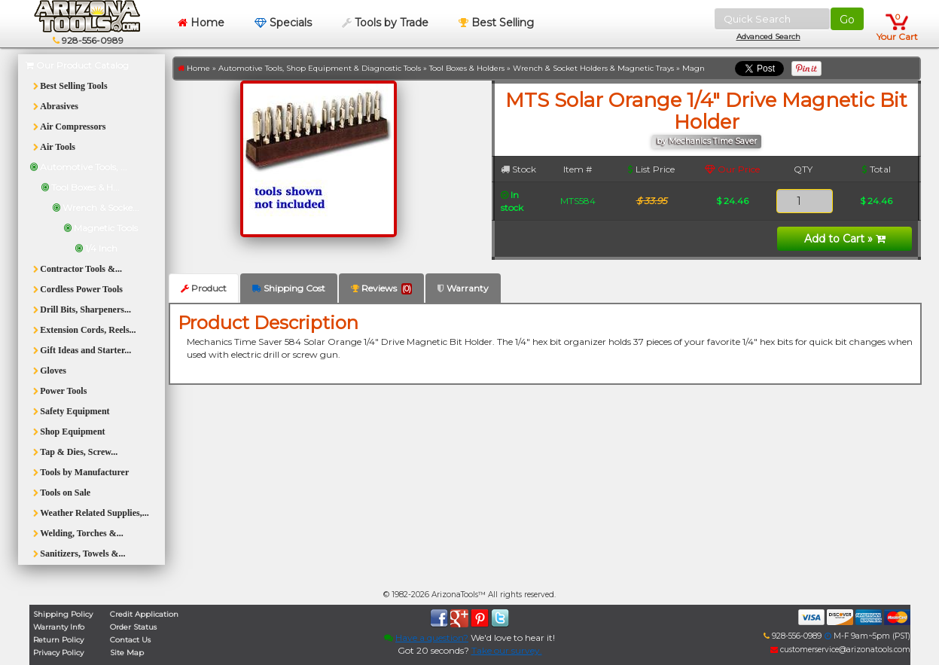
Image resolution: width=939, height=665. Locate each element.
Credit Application (144, 614)
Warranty (463, 288)
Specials (283, 22)
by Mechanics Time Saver (707, 141)
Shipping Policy (63, 614)
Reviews (381, 288)
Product (204, 288)
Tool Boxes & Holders (467, 68)
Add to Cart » (845, 239)
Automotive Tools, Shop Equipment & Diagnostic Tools (319, 68)
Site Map (127, 652)
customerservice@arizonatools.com (840, 649)
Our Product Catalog (77, 65)
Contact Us (130, 640)
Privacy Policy (58, 652)
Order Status (133, 627)
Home (201, 22)
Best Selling (496, 22)
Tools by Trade (385, 22)
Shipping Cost (288, 288)
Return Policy (58, 640)
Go (847, 19)
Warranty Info (58, 627)
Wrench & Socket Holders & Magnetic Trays (593, 68)
